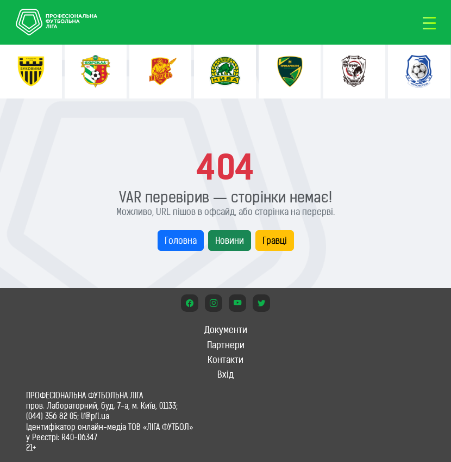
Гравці (274, 240)
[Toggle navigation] (429, 22)
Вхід (225, 374)
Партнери (226, 345)
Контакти (225, 359)
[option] (31, 71)
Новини (229, 240)
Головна (181, 240)
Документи (225, 329)
